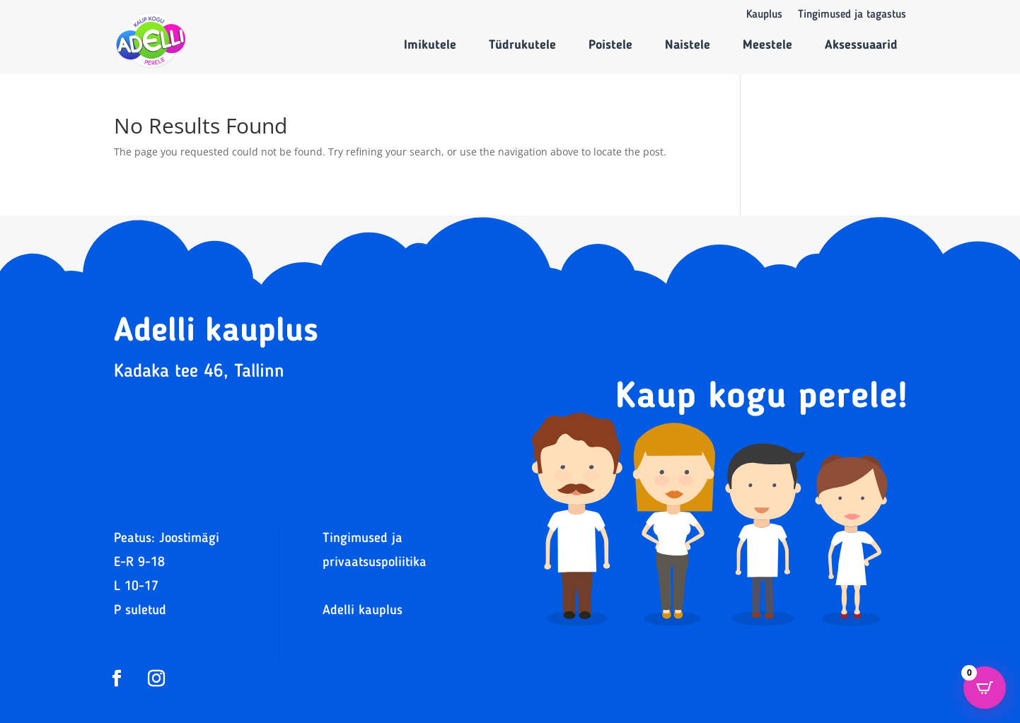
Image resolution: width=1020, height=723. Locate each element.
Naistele (687, 45)
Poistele (610, 45)
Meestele (767, 45)
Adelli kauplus (362, 611)
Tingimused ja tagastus (852, 15)
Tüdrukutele (522, 45)
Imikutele (430, 45)
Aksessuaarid (861, 45)
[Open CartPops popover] (984, 687)
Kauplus (764, 15)
